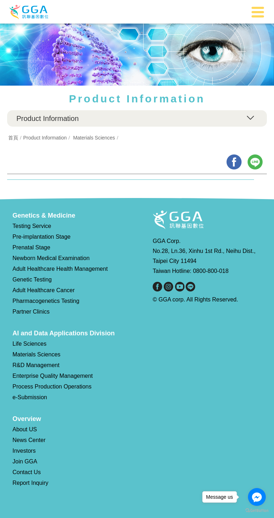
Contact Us (26, 472)
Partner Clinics (31, 312)
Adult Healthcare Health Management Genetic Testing (60, 274)
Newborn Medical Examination (51, 258)
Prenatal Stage (31, 247)
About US (24, 429)
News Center (28, 440)
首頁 (13, 137)
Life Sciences (29, 344)
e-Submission (29, 397)
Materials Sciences (94, 137)
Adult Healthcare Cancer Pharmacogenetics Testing (45, 295)
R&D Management (36, 365)
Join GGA (24, 461)
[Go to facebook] (257, 497)
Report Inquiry (30, 483)
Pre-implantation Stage (41, 237)
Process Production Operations (51, 387)
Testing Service (31, 226)
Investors (24, 451)
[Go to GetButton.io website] (256, 510)
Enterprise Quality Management (52, 376)
